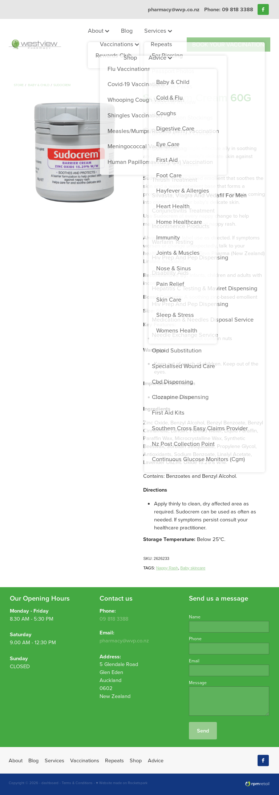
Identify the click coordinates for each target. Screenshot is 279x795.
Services (158, 30)
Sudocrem (61, 84)
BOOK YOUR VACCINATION (228, 44)
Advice (160, 57)
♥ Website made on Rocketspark (121, 782)
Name (195, 617)
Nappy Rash (167, 568)
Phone (195, 639)
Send (203, 730)
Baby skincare (192, 568)
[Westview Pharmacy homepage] (35, 44)
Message (198, 683)
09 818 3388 (114, 618)
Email (194, 661)
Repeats (161, 44)
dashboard (49, 782)
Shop (130, 57)
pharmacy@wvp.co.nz (173, 9)
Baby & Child (38, 84)
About (98, 30)
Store (19, 84)
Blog (127, 30)
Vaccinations (119, 44)
